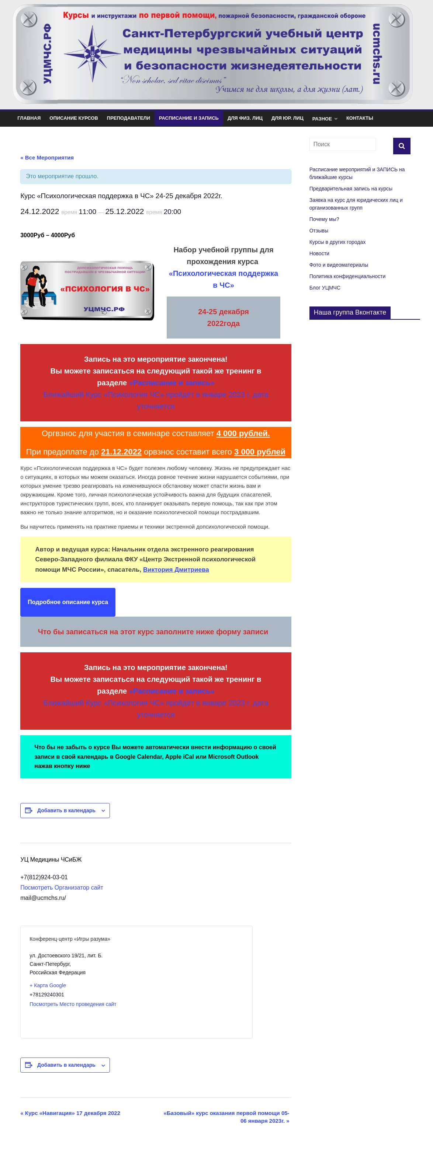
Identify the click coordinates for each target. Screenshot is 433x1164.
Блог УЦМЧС (324, 288)
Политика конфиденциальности (347, 276)
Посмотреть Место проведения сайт (73, 1004)
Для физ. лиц (245, 118)
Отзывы (318, 231)
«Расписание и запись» (172, 383)
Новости (319, 253)
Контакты (359, 118)
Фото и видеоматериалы (338, 265)
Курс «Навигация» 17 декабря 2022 (70, 1113)
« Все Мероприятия (47, 157)
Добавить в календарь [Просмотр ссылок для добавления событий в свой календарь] (66, 810)
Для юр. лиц (287, 118)
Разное (322, 119)
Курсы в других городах (337, 242)
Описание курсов (73, 118)
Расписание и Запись (189, 118)
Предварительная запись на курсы (350, 189)
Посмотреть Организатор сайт (61, 887)
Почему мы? (324, 219)
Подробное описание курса (68, 602)
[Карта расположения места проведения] (189, 982)
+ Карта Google (48, 985)
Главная (29, 118)
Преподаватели (128, 118)
